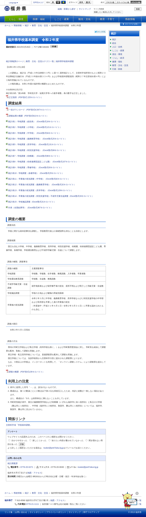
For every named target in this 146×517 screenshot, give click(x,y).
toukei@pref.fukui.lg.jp (53, 448)
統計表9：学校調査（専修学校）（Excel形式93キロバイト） (35, 167)
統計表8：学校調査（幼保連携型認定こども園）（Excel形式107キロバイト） (43, 161)
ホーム (8, 25)
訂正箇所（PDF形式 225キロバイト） (24, 97)
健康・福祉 (117, 61)
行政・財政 (117, 69)
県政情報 (130, 19)
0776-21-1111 (32, 504)
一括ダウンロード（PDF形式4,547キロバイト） (30, 110)
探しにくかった (39, 440)
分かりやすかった (19, 440)
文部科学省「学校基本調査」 (19, 425)
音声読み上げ (38, 2)
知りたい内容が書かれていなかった (68, 440)
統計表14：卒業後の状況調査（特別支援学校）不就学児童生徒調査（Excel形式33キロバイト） (51, 196)
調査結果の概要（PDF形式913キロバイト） (27, 116)
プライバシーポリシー (56, 512)
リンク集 (9, 512)
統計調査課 (13, 463)
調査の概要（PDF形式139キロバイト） (26, 372)
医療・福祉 (39, 19)
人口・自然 (117, 47)
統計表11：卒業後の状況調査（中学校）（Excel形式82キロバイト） (39, 179)
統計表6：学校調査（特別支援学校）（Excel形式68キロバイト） (37, 150)
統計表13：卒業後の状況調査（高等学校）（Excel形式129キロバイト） (40, 190)
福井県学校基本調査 (65, 61)
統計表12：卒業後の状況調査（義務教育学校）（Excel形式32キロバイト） (42, 184)
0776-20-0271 (26, 467)
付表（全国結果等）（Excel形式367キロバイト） (30, 207)
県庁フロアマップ (91, 512)
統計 (27, 25)
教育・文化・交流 (40, 25)
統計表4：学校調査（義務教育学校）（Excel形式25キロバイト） (37, 139)
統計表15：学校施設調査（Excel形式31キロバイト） (32, 202)
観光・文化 (84, 19)
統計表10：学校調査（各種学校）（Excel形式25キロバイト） (36, 173)
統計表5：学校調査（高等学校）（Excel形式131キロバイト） (36, 144)
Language (13, 3)
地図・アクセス (34, 473)
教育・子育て (107, 19)
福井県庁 (9, 500)
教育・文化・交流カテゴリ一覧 (40, 61)
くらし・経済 (118, 58)
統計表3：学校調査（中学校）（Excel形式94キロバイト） (34, 133)
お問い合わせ (21, 512)
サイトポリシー (37, 512)
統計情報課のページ (15, 61)
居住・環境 (117, 54)
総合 (114, 43)
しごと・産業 (61, 19)
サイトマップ (85, 9)
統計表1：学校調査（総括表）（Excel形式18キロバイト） (34, 121)
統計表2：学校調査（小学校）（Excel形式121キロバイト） (35, 127)
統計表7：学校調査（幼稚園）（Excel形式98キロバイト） (34, 156)
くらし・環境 (16, 19)
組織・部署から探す (67, 9)
